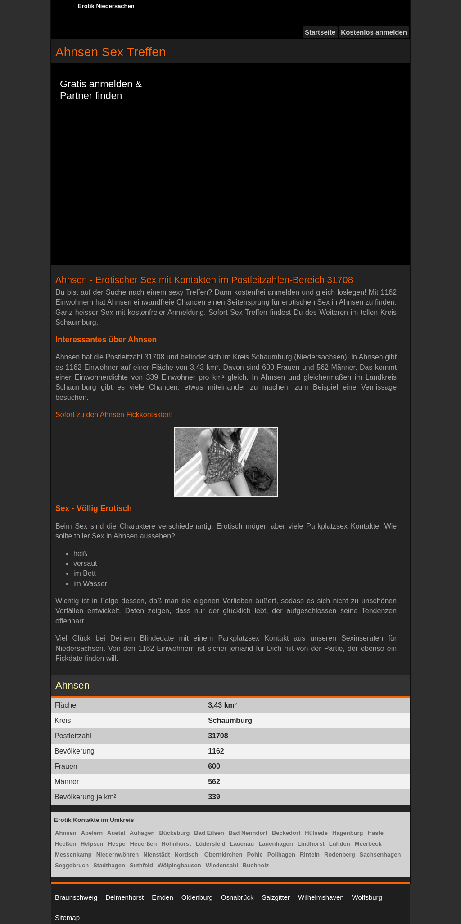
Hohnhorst (176, 843)
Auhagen (142, 833)
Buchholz (256, 865)
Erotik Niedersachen (106, 6)
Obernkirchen (223, 854)
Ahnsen (66, 833)
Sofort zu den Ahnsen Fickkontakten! (114, 414)
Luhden (339, 843)
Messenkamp (73, 854)
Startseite (320, 32)
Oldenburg (197, 897)
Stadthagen (109, 865)
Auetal (116, 833)
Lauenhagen (275, 843)
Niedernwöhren (117, 854)
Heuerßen (143, 843)
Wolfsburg (367, 897)
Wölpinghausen (179, 865)
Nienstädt (156, 854)
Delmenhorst (124, 897)
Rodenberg (339, 854)
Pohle (254, 854)
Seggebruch (72, 865)
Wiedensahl (222, 865)
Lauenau (242, 843)
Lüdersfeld (210, 843)
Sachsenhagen (380, 854)
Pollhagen (281, 854)
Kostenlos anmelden (374, 32)
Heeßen (65, 843)
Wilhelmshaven (321, 897)
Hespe (117, 843)
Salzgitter (276, 897)
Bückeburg (174, 833)
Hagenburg (347, 833)
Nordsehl (187, 854)
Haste (376, 833)
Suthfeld (141, 865)
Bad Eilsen (209, 833)
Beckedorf (286, 833)
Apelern (92, 833)
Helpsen (92, 843)
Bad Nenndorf (248, 833)
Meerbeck (368, 843)
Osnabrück (237, 897)
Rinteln (310, 854)
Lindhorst (311, 843)
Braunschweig (76, 897)
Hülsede (316, 833)
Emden (162, 897)
